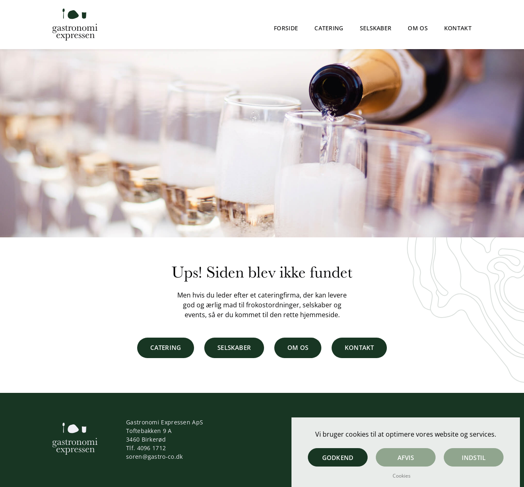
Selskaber (376, 28)
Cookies (402, 475)
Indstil (474, 457)
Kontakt (458, 28)
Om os (418, 28)
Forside (286, 28)
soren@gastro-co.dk (154, 456)
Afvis (406, 457)
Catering (328, 28)
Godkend (337, 457)
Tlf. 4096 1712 (146, 448)
